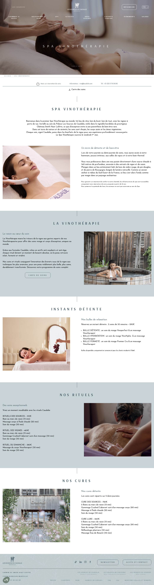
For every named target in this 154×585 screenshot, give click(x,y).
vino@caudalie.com (85, 84)
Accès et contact (137, 562)
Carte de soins (37, 275)
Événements (129, 17)
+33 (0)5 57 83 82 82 (111, 84)
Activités (69, 17)
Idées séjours (87, 17)
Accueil (8, 76)
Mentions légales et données (138, 580)
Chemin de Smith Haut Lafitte (17, 572)
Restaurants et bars (39, 17)
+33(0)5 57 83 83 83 (12, 580)
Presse (53, 580)
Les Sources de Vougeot (140, 573)
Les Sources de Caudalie (88, 573)
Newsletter (108, 562)
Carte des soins (77, 90)
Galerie (145, 17)
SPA (56, 17)
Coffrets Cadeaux (108, 17)
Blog (78, 580)
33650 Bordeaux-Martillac (15, 576)
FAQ (109, 580)
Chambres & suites (14, 17)
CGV (117, 580)
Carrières (65, 580)
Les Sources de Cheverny (115, 573)
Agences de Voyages (93, 580)
